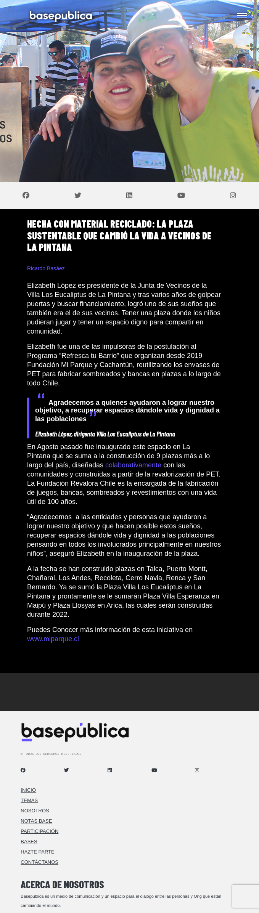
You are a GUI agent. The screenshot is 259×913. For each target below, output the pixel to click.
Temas (29, 800)
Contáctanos (39, 862)
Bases (29, 841)
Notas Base (36, 821)
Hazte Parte (37, 852)
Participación (39, 831)
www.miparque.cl (53, 639)
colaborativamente (133, 465)
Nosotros (35, 811)
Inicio (28, 790)
